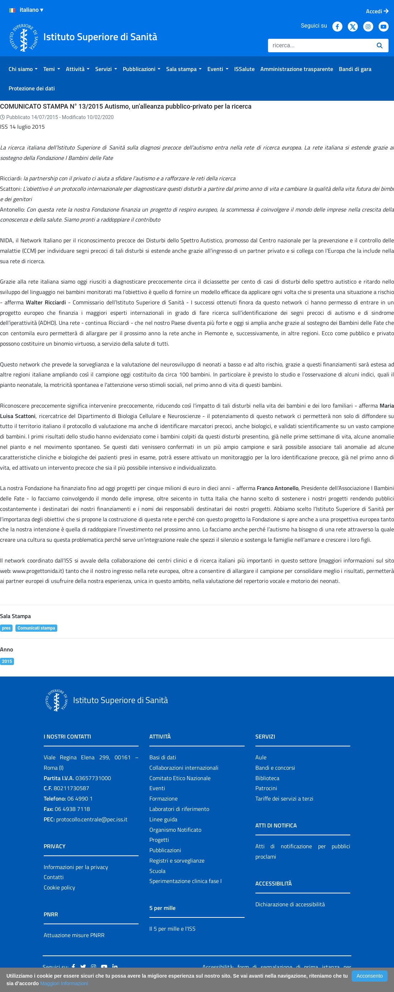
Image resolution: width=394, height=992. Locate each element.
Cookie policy (59, 887)
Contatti (54, 877)
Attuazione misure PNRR (74, 935)
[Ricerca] (319, 45)
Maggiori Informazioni (64, 983)
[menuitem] (23, 69)
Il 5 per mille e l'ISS (172, 928)
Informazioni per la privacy (76, 867)
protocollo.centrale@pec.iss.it (92, 819)
